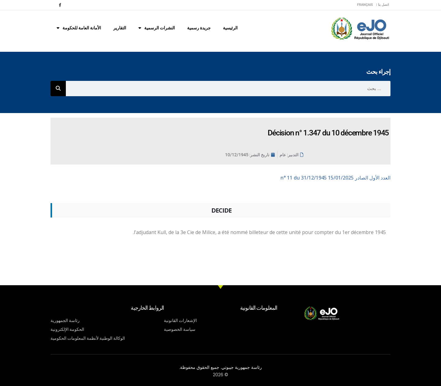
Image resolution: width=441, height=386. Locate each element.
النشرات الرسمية (156, 28)
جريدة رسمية (199, 27)
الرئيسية (230, 27)
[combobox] (228, 88)
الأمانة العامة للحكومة (79, 28)
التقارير (119, 27)
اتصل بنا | (382, 5)
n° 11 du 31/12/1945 (335, 177)
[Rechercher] (58, 88)
